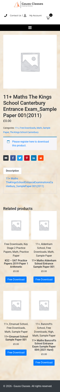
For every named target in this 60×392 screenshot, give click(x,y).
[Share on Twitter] (20, 158)
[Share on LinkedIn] (33, 158)
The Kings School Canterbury (24, 132)
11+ (17, 128)
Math (39, 128)
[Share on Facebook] (13, 158)
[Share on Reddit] (41, 158)
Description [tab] (12, 170)
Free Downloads (28, 128)
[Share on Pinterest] (27, 158)
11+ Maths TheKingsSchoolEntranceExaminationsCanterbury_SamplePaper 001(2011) (29, 182)
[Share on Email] (6, 158)
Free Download (16, 279)
